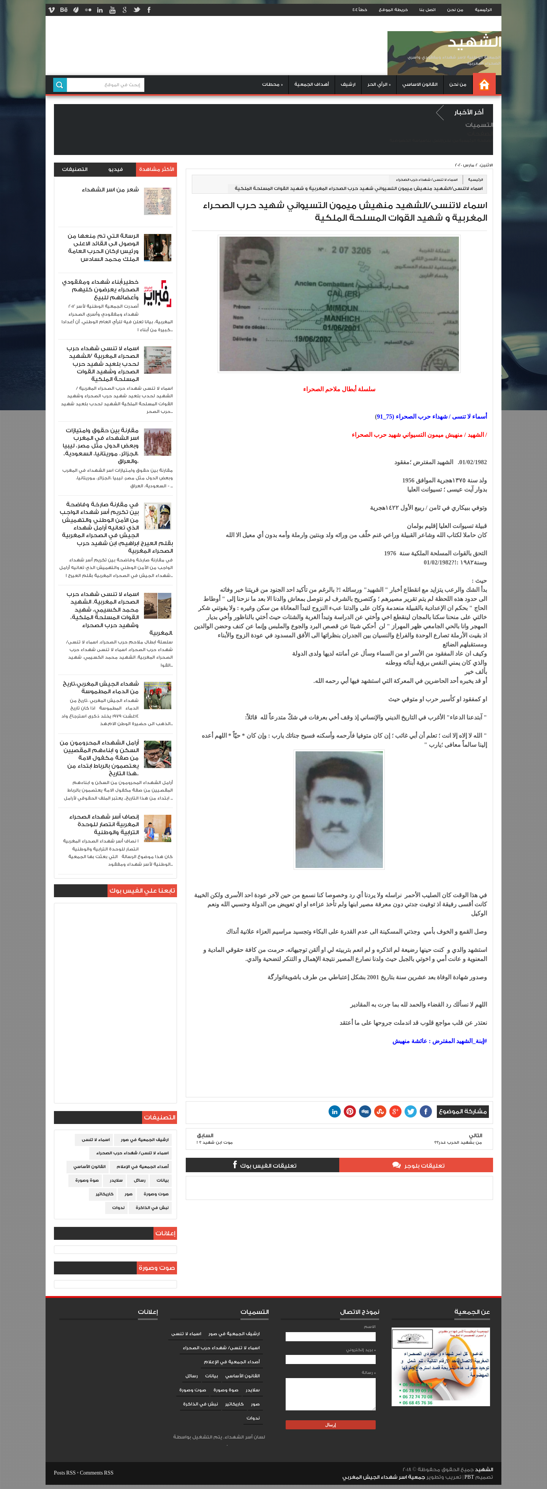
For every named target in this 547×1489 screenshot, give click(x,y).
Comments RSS (97, 1473)
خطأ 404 (360, 10)
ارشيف (348, 84)
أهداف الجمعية (311, 84)
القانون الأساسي (89, 1167)
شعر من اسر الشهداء (110, 189)
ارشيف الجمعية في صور (145, 1140)
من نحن (455, 10)
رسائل (139, 1181)
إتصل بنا (434, 141)
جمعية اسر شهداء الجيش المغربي (383, 1477)
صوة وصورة (87, 1181)
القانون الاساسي (420, 84)
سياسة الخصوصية (407, 141)
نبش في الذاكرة (152, 1208)
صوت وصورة (156, 1194)
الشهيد (474, 42)
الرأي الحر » (378, 84)
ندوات (118, 1208)
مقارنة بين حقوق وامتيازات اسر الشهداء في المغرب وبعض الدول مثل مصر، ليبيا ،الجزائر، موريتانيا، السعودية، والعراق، (101, 446)
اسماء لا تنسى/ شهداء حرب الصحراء (426, 179)
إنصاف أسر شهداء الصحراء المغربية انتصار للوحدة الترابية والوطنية (104, 824)
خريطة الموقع (393, 10)
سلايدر (116, 1181)
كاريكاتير (105, 1194)
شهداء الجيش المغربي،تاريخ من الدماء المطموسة (101, 688)
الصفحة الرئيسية (476, 141)
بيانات (163, 1181)
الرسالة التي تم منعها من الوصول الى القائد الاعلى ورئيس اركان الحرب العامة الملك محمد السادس (103, 248)
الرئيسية (483, 10)
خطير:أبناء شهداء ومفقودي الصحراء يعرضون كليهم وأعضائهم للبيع (100, 290)
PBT (470, 1477)
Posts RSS (65, 1473)
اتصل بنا (427, 10)
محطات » (272, 84)
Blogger (219, 1444)
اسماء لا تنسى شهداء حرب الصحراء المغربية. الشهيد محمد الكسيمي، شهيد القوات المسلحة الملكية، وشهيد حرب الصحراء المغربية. (119, 613)
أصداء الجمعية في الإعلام (143, 1167)
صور (129, 1194)
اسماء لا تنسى (96, 1140)
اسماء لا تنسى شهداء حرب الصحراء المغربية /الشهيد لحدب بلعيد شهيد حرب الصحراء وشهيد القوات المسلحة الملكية (102, 364)
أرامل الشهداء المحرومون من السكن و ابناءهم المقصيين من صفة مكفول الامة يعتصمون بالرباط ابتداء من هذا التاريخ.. (99, 758)
